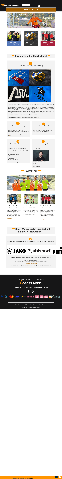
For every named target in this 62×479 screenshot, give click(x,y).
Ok (56, 477)
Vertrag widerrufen (30, 305)
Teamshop (27, 9)
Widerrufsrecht (21, 305)
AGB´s (15, 305)
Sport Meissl (24, 307)
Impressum (45, 305)
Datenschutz (39, 305)
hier (37, 117)
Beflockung (35, 9)
